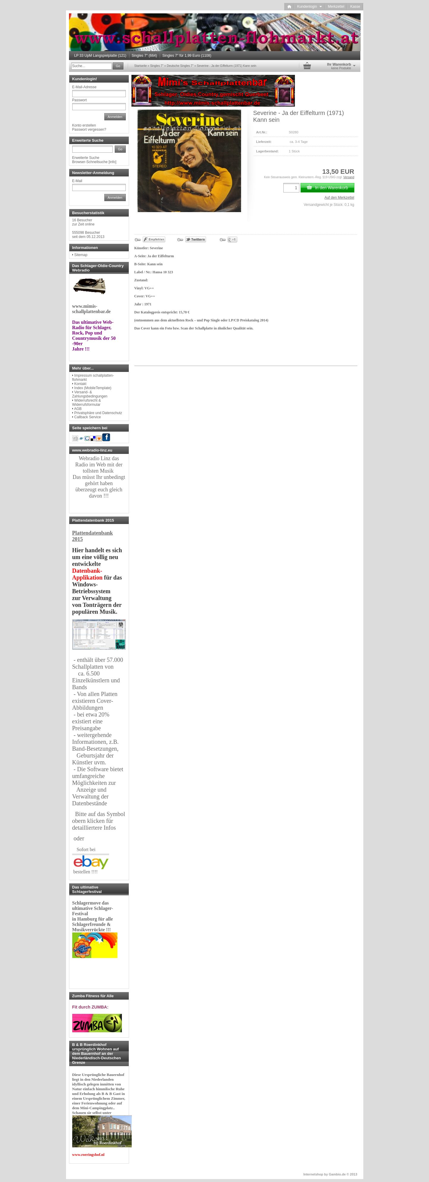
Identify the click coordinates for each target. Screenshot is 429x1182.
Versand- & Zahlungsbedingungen (90, 394)
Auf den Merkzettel (339, 197)
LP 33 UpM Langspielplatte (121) (100, 55)
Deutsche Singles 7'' (180, 65)
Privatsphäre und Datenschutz (98, 413)
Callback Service (87, 417)
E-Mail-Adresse (84, 87)
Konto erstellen (84, 125)
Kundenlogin (309, 6)
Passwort (79, 100)
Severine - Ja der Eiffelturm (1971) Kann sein (226, 65)
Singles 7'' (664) (144, 55)
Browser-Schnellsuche (90, 162)
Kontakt (80, 384)
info (112, 162)
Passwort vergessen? (89, 129)
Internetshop (313, 1174)
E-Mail (77, 181)
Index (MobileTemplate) (92, 388)
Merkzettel (336, 6)
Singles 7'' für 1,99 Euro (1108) (186, 55)
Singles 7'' (157, 65)
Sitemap (80, 255)
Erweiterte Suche (85, 158)
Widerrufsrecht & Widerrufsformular (86, 402)
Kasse (355, 6)
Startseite (140, 65)
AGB (77, 409)
